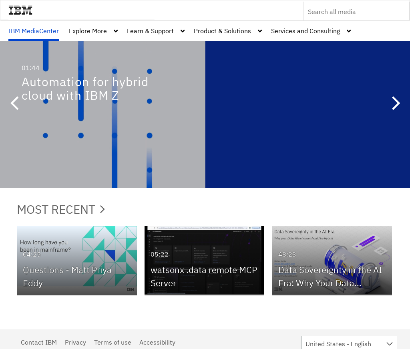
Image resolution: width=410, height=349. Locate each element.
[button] (14, 104)
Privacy (75, 342)
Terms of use (112, 342)
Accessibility (157, 342)
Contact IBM (39, 342)
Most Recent (61, 209)
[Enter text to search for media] (348, 12)
